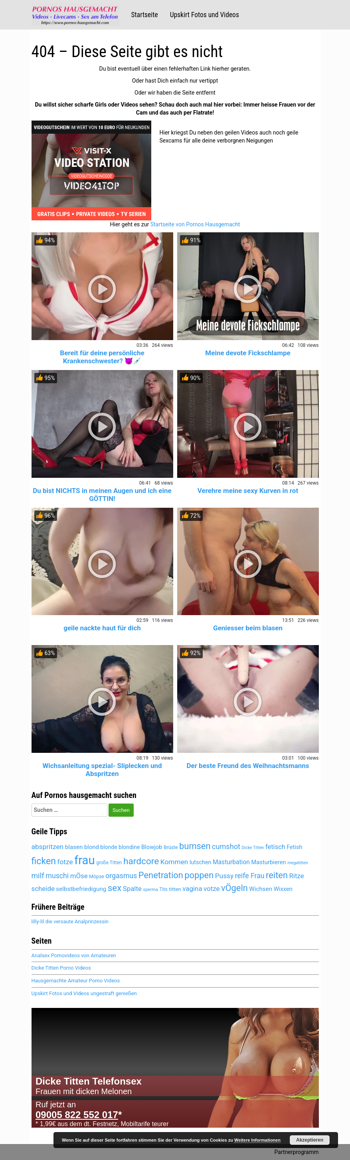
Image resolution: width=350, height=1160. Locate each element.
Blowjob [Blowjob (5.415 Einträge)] (151, 847)
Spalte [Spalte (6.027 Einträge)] (132, 889)
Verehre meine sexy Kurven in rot (248, 491)
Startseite (144, 15)
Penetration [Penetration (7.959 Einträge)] (160, 875)
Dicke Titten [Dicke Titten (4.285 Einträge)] (252, 847)
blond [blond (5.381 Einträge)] (91, 847)
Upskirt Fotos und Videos (204, 15)
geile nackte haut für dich (102, 628)
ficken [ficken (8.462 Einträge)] (44, 861)
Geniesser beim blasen (248, 628)
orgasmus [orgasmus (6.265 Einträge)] (121, 876)
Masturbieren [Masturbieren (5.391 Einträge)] (268, 862)
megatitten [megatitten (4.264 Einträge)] (297, 862)
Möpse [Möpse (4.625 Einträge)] (96, 876)
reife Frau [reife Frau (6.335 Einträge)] (250, 876)
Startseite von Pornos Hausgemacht (195, 224)
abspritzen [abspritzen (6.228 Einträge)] (48, 847)
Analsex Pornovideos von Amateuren (74, 955)
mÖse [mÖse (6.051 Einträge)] (79, 876)
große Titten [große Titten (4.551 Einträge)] (109, 862)
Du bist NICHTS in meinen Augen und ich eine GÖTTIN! (102, 495)
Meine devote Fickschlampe (247, 353)
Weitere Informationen (257, 1140)
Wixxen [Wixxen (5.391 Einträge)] (283, 889)
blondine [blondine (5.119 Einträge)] (129, 847)
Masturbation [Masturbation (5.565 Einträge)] (231, 862)
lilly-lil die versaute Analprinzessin (70, 921)
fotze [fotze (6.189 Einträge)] (65, 862)
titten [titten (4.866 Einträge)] (175, 889)
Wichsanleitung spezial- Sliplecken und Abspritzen (102, 770)
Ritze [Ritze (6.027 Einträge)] (296, 876)
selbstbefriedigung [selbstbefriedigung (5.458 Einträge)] (81, 889)
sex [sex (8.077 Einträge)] (114, 888)
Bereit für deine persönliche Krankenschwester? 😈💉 (102, 357)
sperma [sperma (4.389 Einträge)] (150, 889)
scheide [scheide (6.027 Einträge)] (43, 889)
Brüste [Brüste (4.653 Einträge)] (171, 847)
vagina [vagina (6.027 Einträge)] (192, 889)
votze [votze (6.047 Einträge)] (211, 889)
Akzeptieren (309, 1140)
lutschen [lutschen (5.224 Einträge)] (201, 862)
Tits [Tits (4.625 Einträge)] (163, 889)
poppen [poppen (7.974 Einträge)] (199, 875)
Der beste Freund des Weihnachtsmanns (247, 766)
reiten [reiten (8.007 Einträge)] (277, 875)
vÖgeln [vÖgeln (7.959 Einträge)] (234, 888)
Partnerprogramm (297, 1152)
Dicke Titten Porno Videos (61, 968)
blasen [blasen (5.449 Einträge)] (74, 847)
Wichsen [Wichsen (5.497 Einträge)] (260, 889)
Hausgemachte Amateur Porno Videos (76, 981)
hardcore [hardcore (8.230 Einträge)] (141, 861)
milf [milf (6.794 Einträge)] (38, 875)
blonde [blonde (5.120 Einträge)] (108, 847)
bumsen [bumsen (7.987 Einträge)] (194, 846)
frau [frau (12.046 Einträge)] (84, 860)
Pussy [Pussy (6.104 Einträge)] (224, 876)
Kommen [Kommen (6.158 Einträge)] (174, 862)
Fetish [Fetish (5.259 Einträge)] (294, 847)
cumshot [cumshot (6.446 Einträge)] (226, 846)
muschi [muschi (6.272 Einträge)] (57, 876)
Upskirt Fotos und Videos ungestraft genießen (84, 993)
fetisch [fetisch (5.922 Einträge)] (275, 847)
